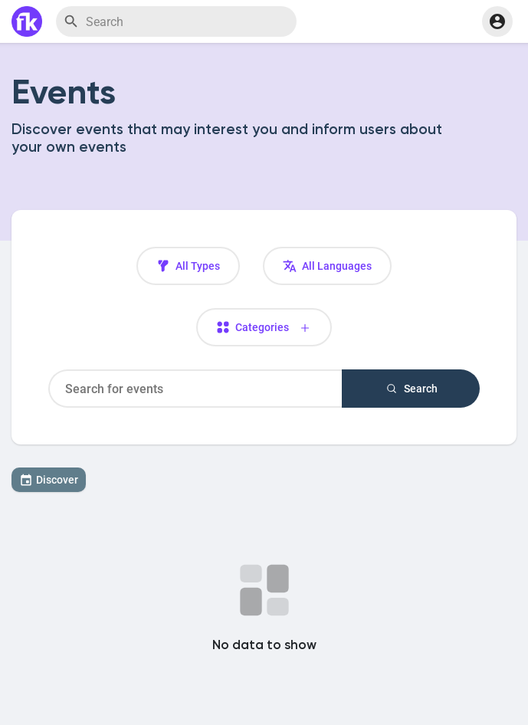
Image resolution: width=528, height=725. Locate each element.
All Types (188, 266)
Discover (48, 480)
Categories (264, 327)
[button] (497, 21)
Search (411, 388)
